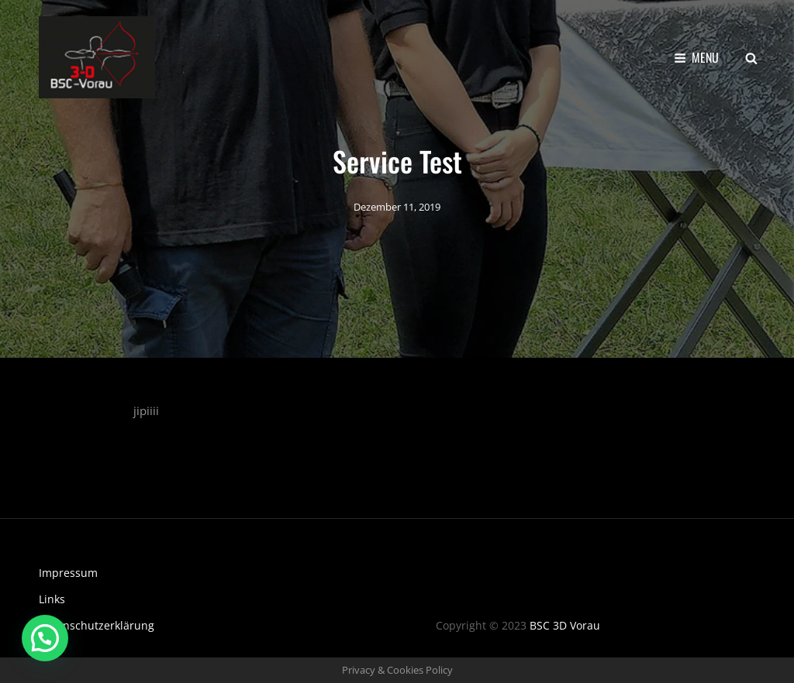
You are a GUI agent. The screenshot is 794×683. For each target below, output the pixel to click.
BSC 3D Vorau (565, 625)
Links (52, 599)
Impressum (68, 572)
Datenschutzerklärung (96, 625)
